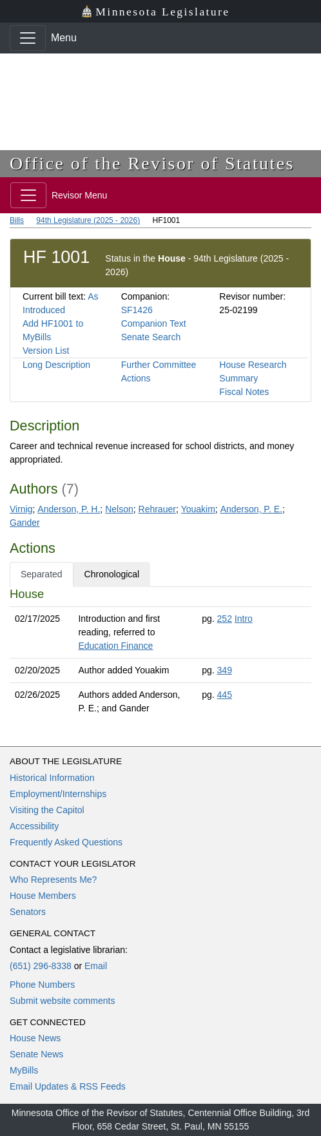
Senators (28, 912)
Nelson (119, 509)
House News (35, 1038)
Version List (46, 350)
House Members (43, 896)
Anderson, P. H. (68, 509)
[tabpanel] (160, 653)
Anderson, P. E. (251, 509)
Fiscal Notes (244, 392)
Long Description (56, 365)
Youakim (198, 509)
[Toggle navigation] (28, 38)
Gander (25, 522)
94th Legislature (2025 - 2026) (88, 220)
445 (224, 694)
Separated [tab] (42, 574)
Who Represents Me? (53, 879)
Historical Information (52, 778)
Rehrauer (157, 509)
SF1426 (137, 310)
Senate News (36, 1054)
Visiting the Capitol (47, 810)
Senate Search (151, 337)
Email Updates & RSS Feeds (68, 1086)
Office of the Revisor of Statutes (152, 163)
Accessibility (34, 826)
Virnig (21, 509)
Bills (17, 220)
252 (224, 618)
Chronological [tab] (112, 574)
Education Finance (115, 645)
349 (224, 670)
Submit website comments (62, 1001)
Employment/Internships (58, 794)
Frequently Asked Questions (66, 842)
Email (95, 966)
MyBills (24, 1070)
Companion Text (153, 323)
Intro (244, 618)
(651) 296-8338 (41, 966)
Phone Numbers (42, 984)
